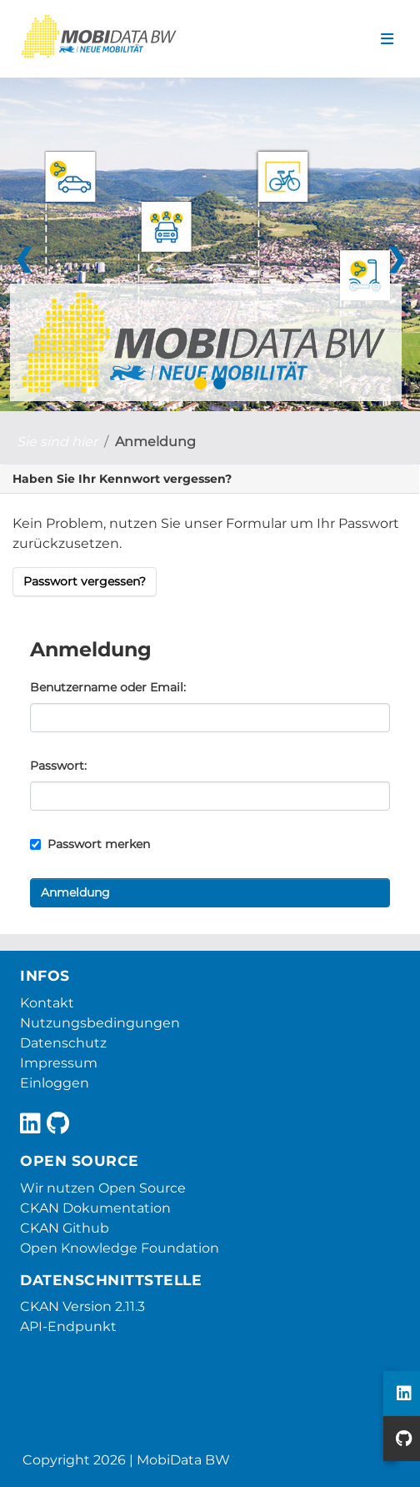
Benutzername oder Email (106, 687)
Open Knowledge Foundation (119, 1248)
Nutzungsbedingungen (100, 1023)
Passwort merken (90, 844)
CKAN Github (64, 1228)
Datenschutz (63, 1043)
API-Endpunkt (68, 1326)
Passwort (57, 765)
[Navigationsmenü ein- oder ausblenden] (387, 39)
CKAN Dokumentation (95, 1208)
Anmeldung (155, 442)
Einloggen (54, 1083)
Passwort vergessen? (84, 581)
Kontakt (47, 1003)
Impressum (59, 1063)
